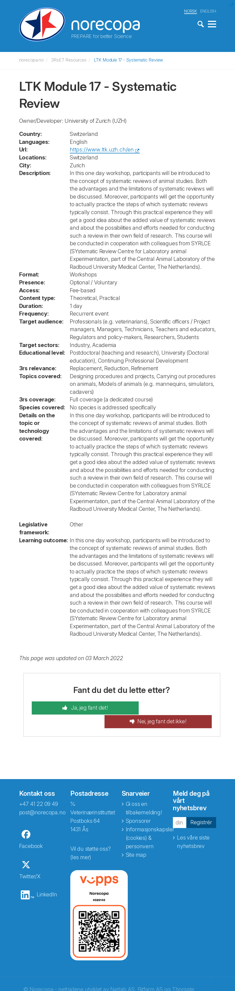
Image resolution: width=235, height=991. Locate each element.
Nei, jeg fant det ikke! (172, 707)
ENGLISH (208, 10)
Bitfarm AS (150, 975)
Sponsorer (138, 807)
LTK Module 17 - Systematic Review (128, 59)
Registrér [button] (201, 808)
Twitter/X (29, 862)
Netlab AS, (123, 975)
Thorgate (183, 975)
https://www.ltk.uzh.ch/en (102, 149)
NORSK (190, 10)
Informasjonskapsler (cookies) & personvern (150, 824)
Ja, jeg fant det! (79, 707)
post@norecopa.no (42, 798)
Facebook (31, 832)
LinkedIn (47, 880)
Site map (136, 841)
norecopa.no (31, 59)
